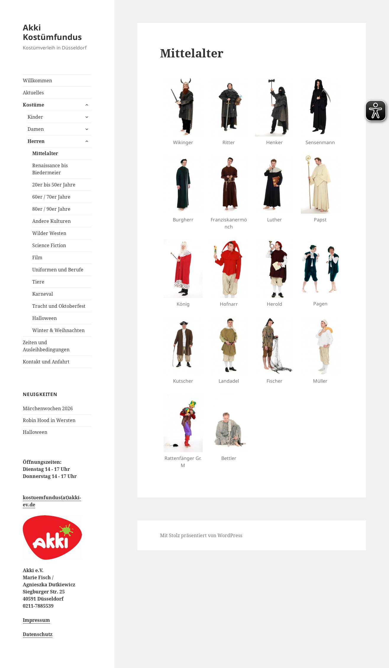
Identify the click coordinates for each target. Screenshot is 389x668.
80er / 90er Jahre (51, 209)
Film (37, 257)
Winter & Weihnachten (58, 330)
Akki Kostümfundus (52, 32)
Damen (36, 129)
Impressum (36, 620)
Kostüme (33, 105)
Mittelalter (45, 153)
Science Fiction (49, 245)
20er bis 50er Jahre (53, 184)
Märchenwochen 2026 (48, 408)
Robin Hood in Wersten (49, 420)
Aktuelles (33, 92)
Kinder (35, 117)
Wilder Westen (49, 233)
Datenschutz (37, 634)
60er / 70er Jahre (51, 197)
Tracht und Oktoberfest (58, 306)
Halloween (44, 318)
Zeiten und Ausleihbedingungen (46, 346)
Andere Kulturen (51, 221)
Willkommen (37, 80)
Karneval (42, 294)
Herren (36, 141)
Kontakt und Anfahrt (46, 361)
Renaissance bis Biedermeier (50, 169)
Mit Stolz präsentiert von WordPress (201, 535)
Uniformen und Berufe (57, 269)
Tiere (38, 282)
